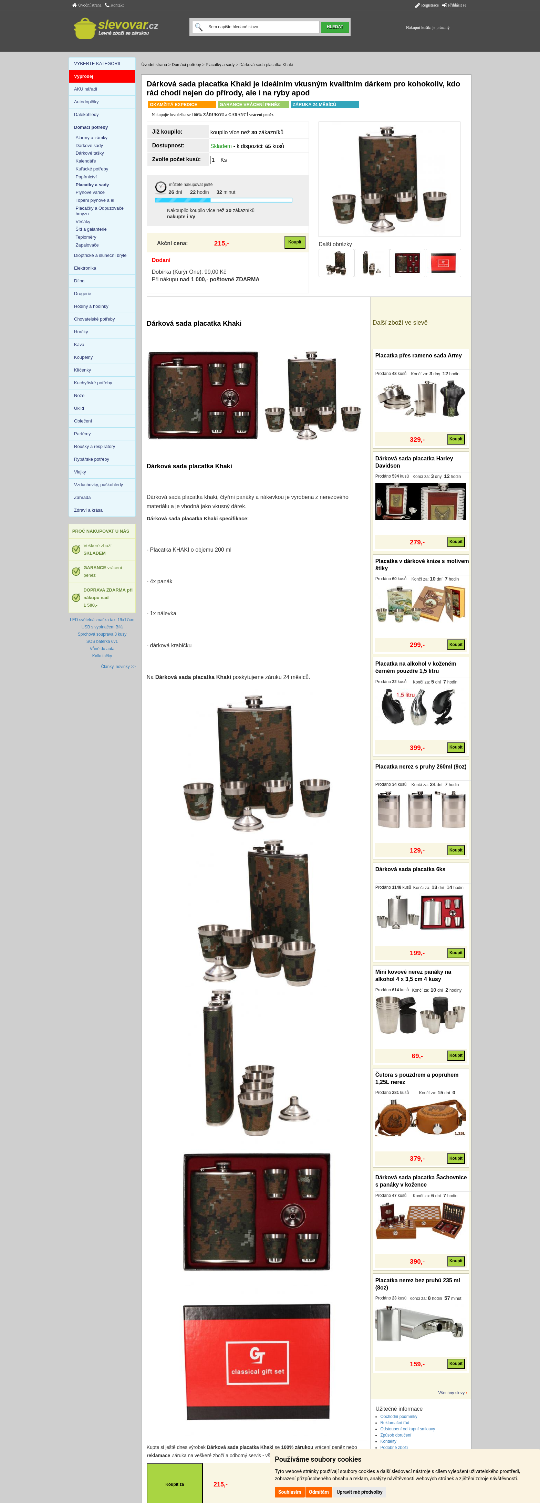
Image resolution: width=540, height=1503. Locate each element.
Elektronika (85, 268)
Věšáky (83, 221)
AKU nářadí (85, 89)
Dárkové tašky (90, 153)
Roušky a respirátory (94, 446)
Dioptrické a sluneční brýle (100, 255)
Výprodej (83, 76)
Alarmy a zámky (91, 137)
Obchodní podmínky (398, 1416)
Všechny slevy (451, 1392)
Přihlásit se (454, 5)
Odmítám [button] (319, 1492)
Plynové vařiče (90, 192)
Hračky (81, 331)
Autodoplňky (86, 101)
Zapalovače (87, 245)
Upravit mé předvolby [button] (359, 1492)
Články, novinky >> (118, 666)
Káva (79, 344)
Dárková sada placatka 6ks (410, 869)
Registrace (427, 5)
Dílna (79, 280)
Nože (79, 395)
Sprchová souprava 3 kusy (102, 634)
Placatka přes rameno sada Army (418, 355)
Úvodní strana (87, 5)
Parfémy (82, 433)
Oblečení (83, 421)
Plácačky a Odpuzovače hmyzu (100, 211)
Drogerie (82, 293)
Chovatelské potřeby (94, 319)
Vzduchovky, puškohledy (98, 484)
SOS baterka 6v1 (102, 641)
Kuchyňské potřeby (93, 382)
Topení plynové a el (95, 200)
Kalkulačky (102, 656)
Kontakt (114, 5)
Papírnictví (86, 176)
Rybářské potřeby (91, 459)
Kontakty (388, 1441)
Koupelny (83, 357)
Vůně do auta (102, 648)
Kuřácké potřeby (92, 168)
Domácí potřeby (186, 64)
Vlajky (80, 471)
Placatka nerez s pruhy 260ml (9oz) (421, 767)
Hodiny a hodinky (91, 306)
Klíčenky (82, 370)
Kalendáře (86, 161)
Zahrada (82, 497)
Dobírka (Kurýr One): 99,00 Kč (189, 272)
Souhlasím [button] (289, 1492)
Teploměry (86, 237)
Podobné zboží (394, 1447)
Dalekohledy (86, 114)
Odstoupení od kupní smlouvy (407, 1429)
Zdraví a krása (88, 510)
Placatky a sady (220, 64)
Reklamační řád (394, 1422)
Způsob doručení (395, 1435)
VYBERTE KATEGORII (97, 63)
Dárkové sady (89, 145)
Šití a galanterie (91, 229)
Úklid (79, 408)
